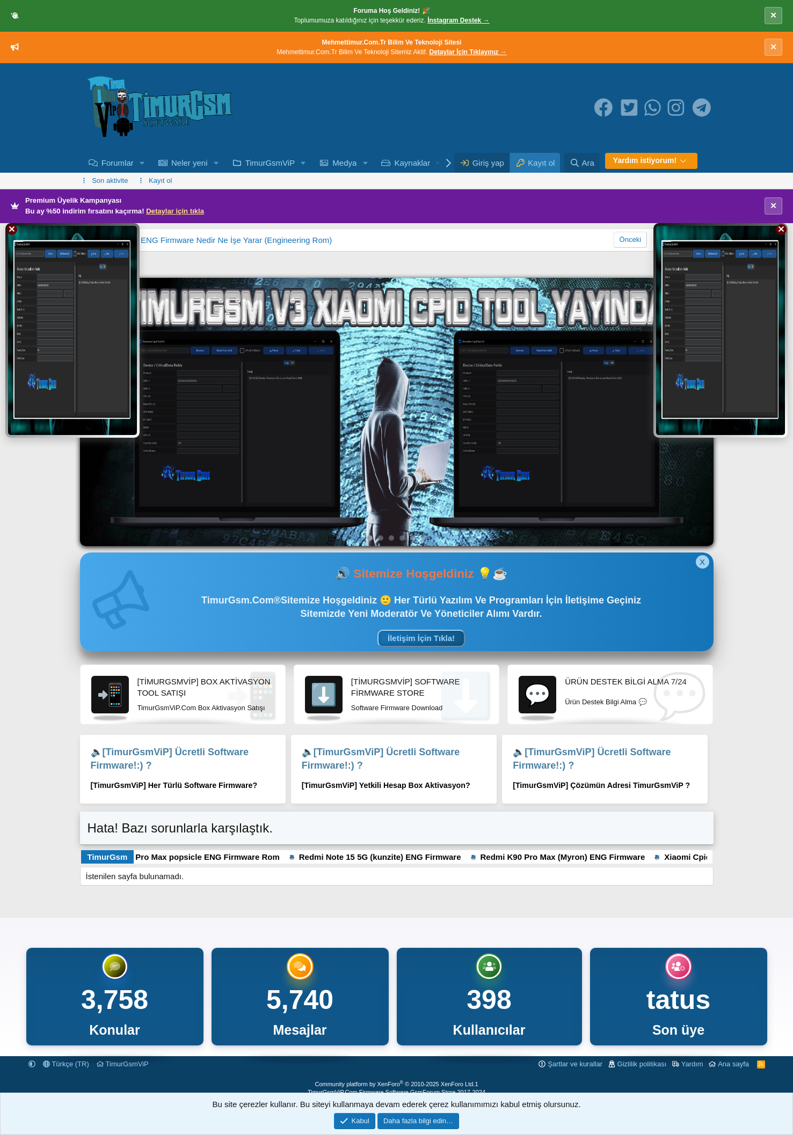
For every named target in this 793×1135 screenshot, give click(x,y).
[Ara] (582, 163)
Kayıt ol (160, 180)
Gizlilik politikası (642, 1064)
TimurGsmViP (270, 162)
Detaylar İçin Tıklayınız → (468, 52)
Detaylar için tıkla (175, 211)
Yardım (692, 1064)
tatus (678, 1000)
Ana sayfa (733, 1064)
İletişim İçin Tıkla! (421, 638)
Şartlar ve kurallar (575, 1064)
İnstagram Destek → (458, 20)
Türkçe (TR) (66, 1064)
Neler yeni (189, 162)
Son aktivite (110, 180)
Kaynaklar (413, 162)
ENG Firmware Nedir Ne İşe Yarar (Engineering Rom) (236, 240)
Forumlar (117, 162)
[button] (142, 163)
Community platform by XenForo (395, 1084)
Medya (344, 162)
